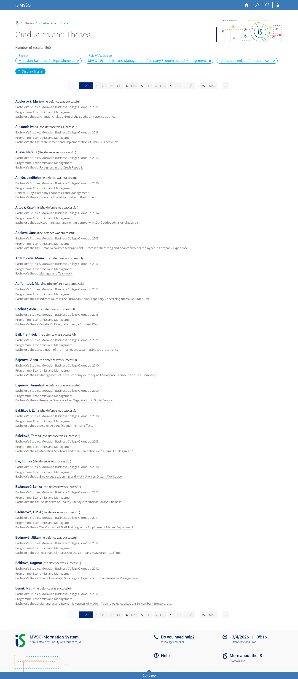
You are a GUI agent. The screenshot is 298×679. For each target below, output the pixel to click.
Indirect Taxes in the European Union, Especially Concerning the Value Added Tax (94, 299)
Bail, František (26, 334)
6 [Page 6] (160, 86)
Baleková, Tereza (28, 436)
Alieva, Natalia (26, 152)
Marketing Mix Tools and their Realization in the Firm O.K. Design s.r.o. (86, 451)
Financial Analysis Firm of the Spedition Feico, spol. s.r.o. (77, 116)
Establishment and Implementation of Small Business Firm (78, 142)
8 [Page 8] (189, 86)
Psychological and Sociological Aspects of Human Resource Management (88, 578)
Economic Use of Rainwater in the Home (66, 197)
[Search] (257, 5)
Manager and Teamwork (55, 273)
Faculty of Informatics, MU (67, 642)
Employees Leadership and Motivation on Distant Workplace (80, 476)
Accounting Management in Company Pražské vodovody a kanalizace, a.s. (89, 222)
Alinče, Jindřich (27, 178)
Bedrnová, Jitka (27, 537)
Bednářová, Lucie (28, 512)
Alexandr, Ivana (26, 127)
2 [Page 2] (101, 86)
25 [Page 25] (208, 86)
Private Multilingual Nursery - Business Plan (68, 324)
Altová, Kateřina (27, 207)
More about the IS (246, 655)
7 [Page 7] (175, 86)
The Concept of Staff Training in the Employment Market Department (86, 527)
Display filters (30, 71)
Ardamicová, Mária (29, 258)
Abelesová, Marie (28, 101)
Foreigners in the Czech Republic (61, 167)
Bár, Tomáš (23, 461)
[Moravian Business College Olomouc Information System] (23, 5)
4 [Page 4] (132, 86)
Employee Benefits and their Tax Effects (66, 426)
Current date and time (243, 642)
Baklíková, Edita (27, 410)
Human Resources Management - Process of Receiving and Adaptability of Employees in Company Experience (113, 248)
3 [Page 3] (116, 86)
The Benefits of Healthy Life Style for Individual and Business (80, 502)
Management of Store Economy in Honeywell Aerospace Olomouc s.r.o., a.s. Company (97, 375)
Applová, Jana (26, 233)
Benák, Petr (24, 588)
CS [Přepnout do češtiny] (267, 4)
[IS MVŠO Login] (278, 5)
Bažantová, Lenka (28, 487)
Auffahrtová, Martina (30, 284)
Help (165, 655)
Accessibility (237, 660)
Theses (29, 23)
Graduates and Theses (54, 23)
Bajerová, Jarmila (28, 385)
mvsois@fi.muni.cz (172, 642)
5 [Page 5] (146, 86)
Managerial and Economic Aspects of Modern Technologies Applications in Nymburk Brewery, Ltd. (105, 603)
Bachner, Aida (25, 309)
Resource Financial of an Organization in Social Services (76, 400)
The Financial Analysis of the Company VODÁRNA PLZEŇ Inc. (80, 553)
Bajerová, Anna (26, 360)
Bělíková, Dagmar (28, 563)
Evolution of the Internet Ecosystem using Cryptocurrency (78, 350)
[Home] (247, 5)
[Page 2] (226, 85)
